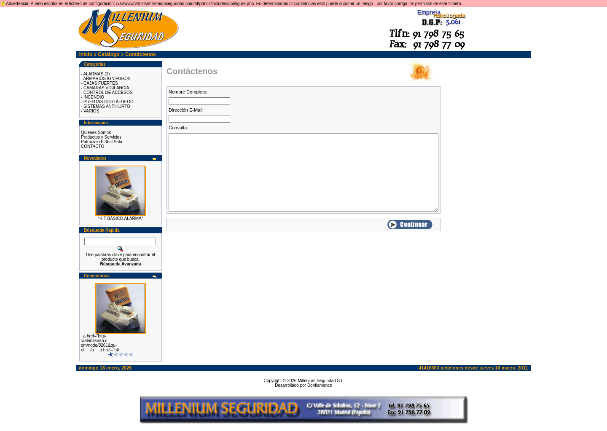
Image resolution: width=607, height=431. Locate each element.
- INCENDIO (92, 97)
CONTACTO (92, 146)
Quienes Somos (96, 132)
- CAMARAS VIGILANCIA (105, 88)
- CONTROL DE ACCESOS (106, 92)
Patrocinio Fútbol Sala (101, 141)
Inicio (85, 54)
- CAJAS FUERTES (99, 83)
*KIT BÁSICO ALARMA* (120, 218)
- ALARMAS (92, 74)
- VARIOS (90, 111)
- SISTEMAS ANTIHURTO (105, 106)
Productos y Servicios (101, 137)
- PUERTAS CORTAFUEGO (107, 101)
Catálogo (108, 54)
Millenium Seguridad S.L (320, 380)
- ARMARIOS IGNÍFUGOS (106, 78)
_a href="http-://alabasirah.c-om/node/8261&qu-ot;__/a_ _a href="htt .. (102, 343)
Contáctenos (140, 54)
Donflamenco (319, 385)
